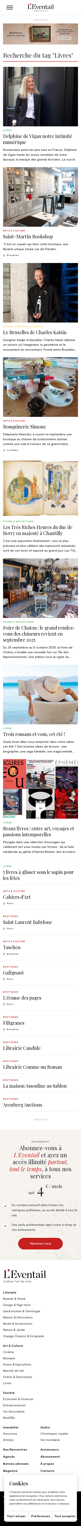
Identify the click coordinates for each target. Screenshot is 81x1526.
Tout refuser (16, 1516)
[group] (40, 114)
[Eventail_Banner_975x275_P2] (40, 33)
